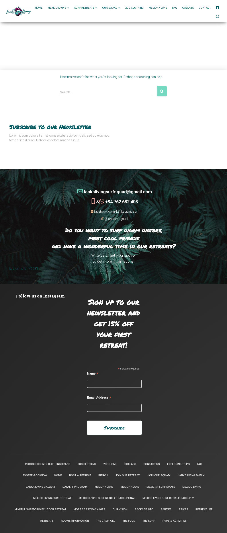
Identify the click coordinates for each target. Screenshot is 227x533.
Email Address (99, 397)
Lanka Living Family (191, 475)
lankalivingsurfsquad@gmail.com (114, 191)
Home (39, 7)
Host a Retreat (80, 475)
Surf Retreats (85, 7)
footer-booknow (35, 475)
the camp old (105, 520)
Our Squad (111, 7)
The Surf (149, 520)
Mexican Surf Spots (161, 486)
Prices (183, 509)
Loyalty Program (75, 486)
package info (144, 509)
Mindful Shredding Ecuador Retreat (40, 509)
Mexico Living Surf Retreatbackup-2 (168, 498)
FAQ (174, 7)
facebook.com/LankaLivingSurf (115, 211)
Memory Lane (158, 7)
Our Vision (120, 509)
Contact (205, 7)
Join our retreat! (127, 475)
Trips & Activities (174, 520)
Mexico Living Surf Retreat (52, 498)
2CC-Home (110, 464)
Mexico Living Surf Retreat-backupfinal (107, 498)
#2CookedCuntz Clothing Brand (47, 464)
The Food (129, 520)
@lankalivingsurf (114, 218)
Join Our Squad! (159, 475)
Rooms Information (75, 520)
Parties (166, 509)
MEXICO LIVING (58, 7)
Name (92, 373)
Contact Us (151, 464)
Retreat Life (204, 509)
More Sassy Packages (89, 509)
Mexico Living (191, 486)
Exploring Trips (178, 464)
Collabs (188, 7)
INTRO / (103, 475)
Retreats (47, 520)
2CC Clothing (134, 7)
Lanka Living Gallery (40, 486)
